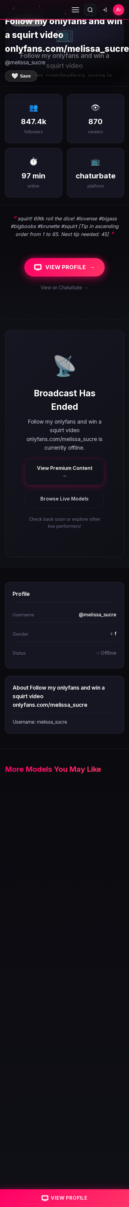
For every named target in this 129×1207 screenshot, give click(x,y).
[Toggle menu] (75, 10)
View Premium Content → (64, 472)
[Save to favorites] (21, 76)
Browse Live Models (64, 499)
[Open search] (90, 10)
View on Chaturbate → (64, 288)
